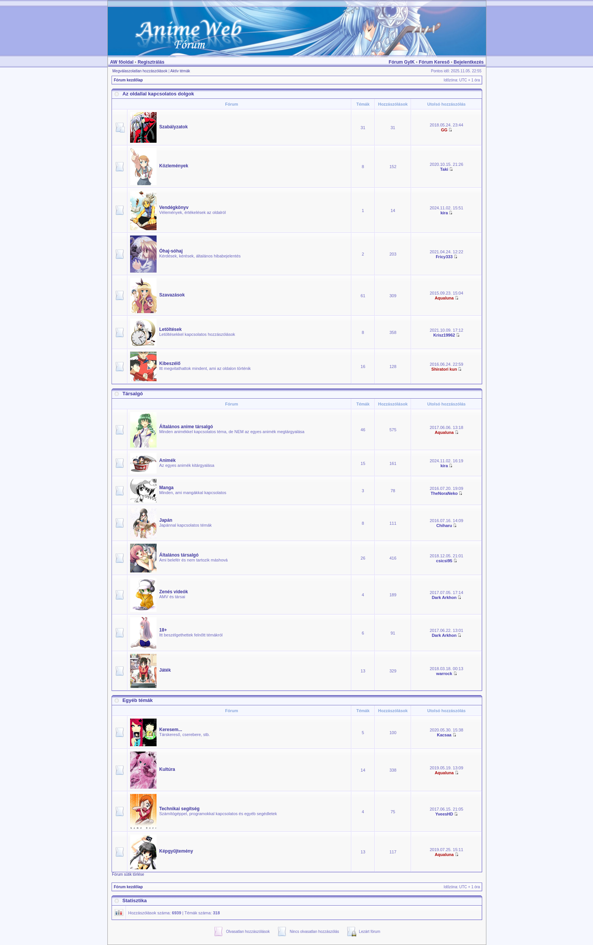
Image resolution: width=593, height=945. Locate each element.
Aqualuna (444, 298)
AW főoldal (122, 62)
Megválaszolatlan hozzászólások (140, 71)
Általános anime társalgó (186, 426)
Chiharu (444, 525)
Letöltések (170, 329)
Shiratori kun (444, 369)
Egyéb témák (138, 700)
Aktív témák (180, 71)
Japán (165, 520)
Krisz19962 (444, 335)
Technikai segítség (179, 808)
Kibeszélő (169, 363)
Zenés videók (173, 591)
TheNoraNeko (444, 493)
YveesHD (444, 814)
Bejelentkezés (469, 62)
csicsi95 (444, 560)
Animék (167, 460)
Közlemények (173, 165)
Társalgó (133, 393)
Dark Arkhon (444, 597)
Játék (165, 670)
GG (444, 130)
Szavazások (172, 295)
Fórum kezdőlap (128, 80)
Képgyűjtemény (176, 851)
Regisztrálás (151, 62)
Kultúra (167, 769)
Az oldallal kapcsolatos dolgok (158, 94)
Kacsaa (444, 735)
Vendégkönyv (173, 207)
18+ (163, 630)
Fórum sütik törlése (128, 874)
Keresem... (170, 729)
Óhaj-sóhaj (171, 251)
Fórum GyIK (402, 62)
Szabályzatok (173, 126)
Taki (444, 169)
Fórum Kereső (434, 62)
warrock (444, 673)
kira (444, 213)
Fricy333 (444, 256)
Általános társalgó (179, 555)
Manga (166, 487)
